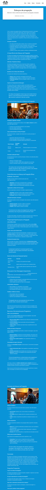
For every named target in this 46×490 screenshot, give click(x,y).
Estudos (29, 3)
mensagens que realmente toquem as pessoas (18, 273)
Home (25, 3)
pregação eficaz (32, 178)
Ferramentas (38, 3)
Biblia (43, 3)
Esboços (33, 3)
